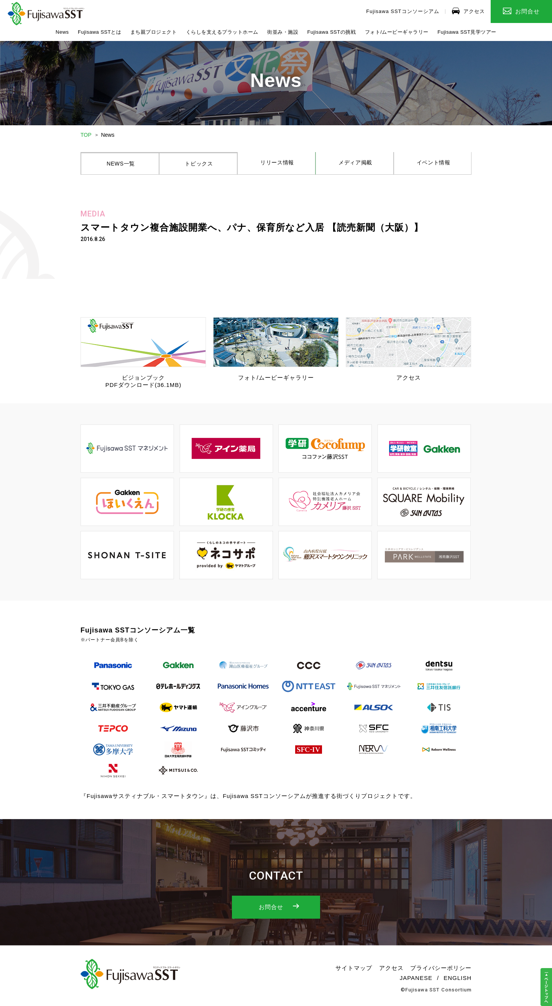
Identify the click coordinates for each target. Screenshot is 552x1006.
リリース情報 (276, 166)
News (62, 32)
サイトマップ (353, 971)
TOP (86, 135)
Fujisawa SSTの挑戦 (331, 32)
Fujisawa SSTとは (99, 32)
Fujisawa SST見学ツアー (466, 32)
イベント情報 (432, 166)
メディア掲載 (354, 166)
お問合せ (521, 11)
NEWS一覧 (119, 166)
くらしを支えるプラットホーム (222, 32)
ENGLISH (458, 981)
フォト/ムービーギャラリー (397, 32)
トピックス (198, 166)
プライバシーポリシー (441, 971)
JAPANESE (416, 981)
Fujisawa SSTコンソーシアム (402, 11)
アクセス (468, 11)
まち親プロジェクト (153, 32)
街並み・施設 (282, 32)
